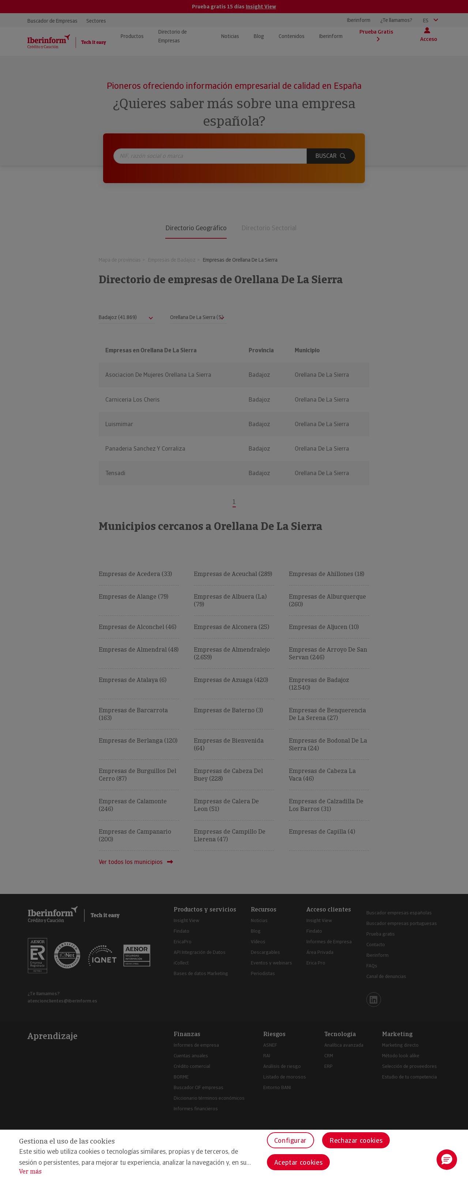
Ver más (30, 1171)
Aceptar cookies (298, 1162)
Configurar (290, 1140)
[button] (447, 1159)
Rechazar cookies (355, 1140)
